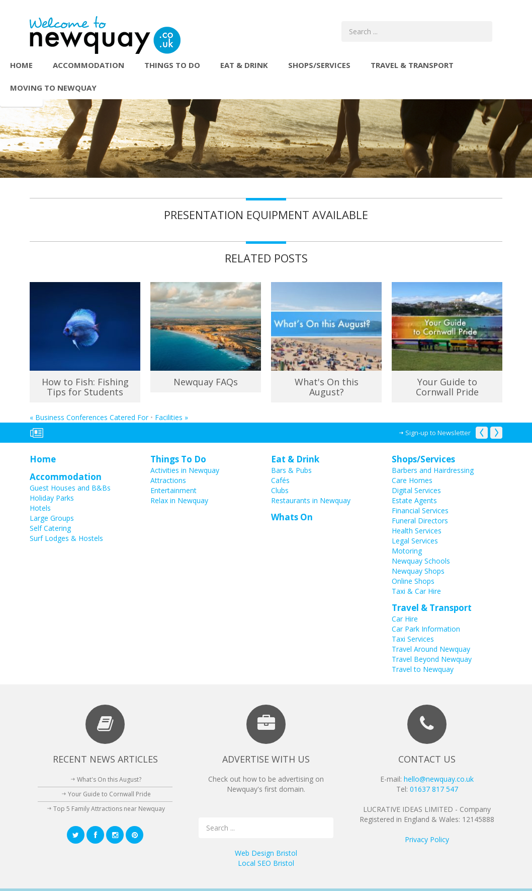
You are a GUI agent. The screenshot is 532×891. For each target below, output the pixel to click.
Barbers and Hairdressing (433, 470)
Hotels (40, 508)
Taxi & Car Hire (416, 591)
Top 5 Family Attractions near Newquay (109, 808)
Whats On (292, 517)
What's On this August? (327, 387)
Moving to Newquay (53, 88)
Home (21, 65)
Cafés (280, 480)
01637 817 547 (434, 789)
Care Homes (412, 480)
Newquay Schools (421, 561)
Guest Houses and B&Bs (70, 488)
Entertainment (173, 490)
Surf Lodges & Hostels (66, 538)
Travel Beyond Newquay (432, 659)
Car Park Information (426, 629)
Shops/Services (319, 65)
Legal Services (415, 540)
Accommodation (88, 65)
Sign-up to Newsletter (438, 432)
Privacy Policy (427, 839)
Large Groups (52, 518)
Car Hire (405, 619)
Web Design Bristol (266, 853)
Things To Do (172, 65)
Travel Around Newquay (431, 649)
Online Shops (413, 581)
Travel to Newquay (423, 669)
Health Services (416, 530)
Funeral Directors (420, 520)
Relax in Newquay (179, 500)
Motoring (407, 551)
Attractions (168, 480)
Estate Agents (414, 500)
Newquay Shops (418, 571)
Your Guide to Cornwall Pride (447, 387)
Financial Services (420, 510)
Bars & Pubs (291, 470)
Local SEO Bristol (266, 863)
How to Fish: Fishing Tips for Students (85, 387)
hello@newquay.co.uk (439, 779)
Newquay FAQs (205, 382)
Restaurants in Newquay (310, 500)
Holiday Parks (52, 498)
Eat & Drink (244, 65)
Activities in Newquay (184, 470)
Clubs (280, 490)
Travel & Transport (412, 65)
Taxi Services (413, 639)
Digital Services (416, 490)
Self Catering (50, 528)
